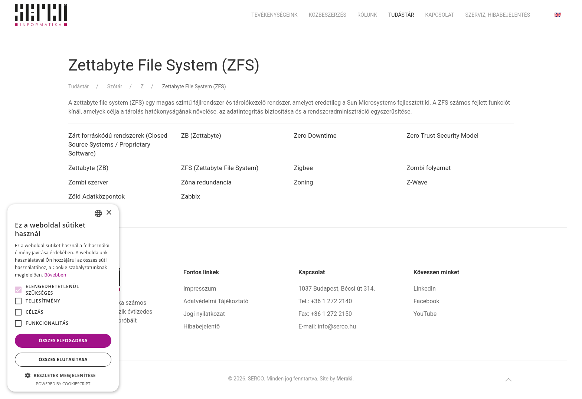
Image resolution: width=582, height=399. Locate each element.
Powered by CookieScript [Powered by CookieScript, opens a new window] (63, 383)
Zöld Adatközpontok (96, 196)
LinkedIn (424, 288)
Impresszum (199, 288)
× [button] (108, 213)
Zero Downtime (315, 135)
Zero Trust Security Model (442, 135)
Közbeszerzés (327, 15)
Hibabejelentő (201, 326)
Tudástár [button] (401, 15)
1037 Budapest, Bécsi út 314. (336, 288)
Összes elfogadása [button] (63, 340)
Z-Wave (416, 182)
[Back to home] (41, 15)
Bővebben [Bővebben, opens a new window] (55, 275)
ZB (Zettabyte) (201, 135)
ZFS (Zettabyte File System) (220, 167)
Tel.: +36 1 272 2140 (325, 301)
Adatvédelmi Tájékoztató (215, 301)
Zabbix (190, 196)
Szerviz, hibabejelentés (497, 15)
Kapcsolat (439, 15)
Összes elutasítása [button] (63, 359)
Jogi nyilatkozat (204, 313)
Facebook (426, 301)
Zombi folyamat (428, 167)
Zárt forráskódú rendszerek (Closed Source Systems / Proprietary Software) (117, 144)
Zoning (303, 182)
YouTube (424, 313)
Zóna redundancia (206, 182)
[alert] (63, 298)
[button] (508, 379)
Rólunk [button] (367, 15)
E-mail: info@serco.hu (327, 326)
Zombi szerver (88, 182)
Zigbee (303, 167)
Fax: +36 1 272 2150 (325, 313)
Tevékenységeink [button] (274, 15)
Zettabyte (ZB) (88, 167)
